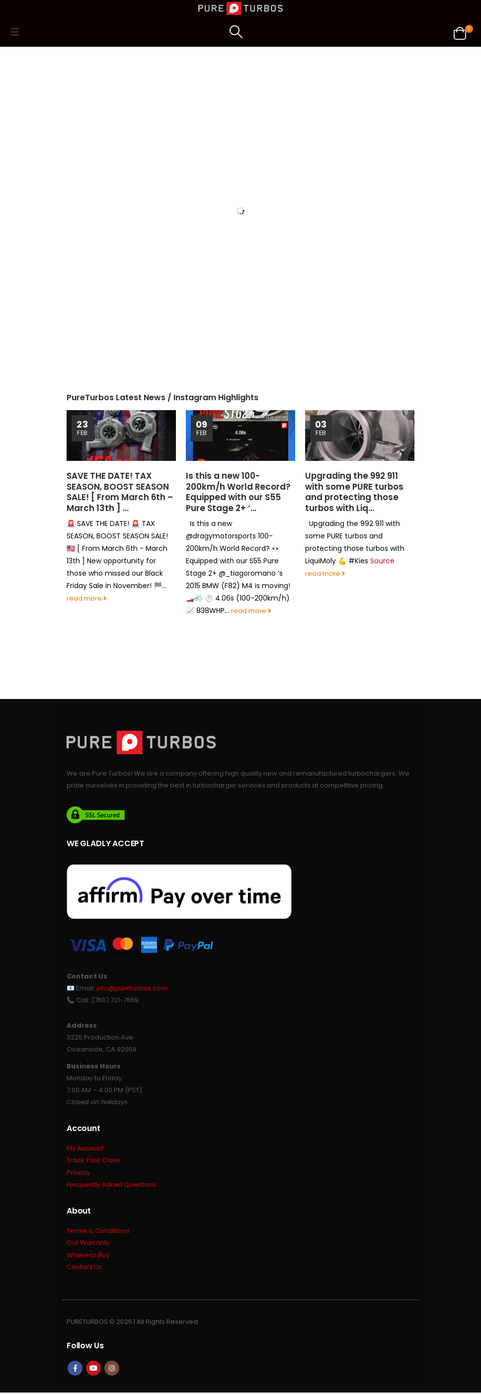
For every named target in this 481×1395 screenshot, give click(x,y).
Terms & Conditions (98, 1232)
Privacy (78, 1173)
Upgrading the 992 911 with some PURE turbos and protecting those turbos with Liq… (354, 492)
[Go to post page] (121, 435)
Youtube (93, 1370)
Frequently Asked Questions (112, 1186)
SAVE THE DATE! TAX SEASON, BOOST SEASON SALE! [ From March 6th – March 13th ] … (120, 492)
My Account (85, 1148)
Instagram (111, 1370)
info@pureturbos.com (131, 988)
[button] (18, 31)
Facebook (75, 1370)
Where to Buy (88, 1257)
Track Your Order (94, 1161)
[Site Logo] (240, 8)
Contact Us (84, 1269)
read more (87, 598)
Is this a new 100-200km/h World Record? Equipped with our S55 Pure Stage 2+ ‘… (238, 492)
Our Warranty (88, 1244)
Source (382, 561)
